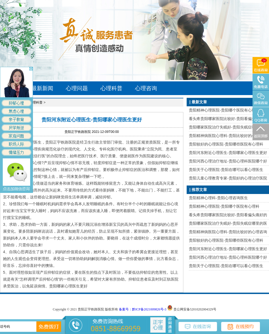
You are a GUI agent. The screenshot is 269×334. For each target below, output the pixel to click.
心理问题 (77, 88)
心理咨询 (146, 88)
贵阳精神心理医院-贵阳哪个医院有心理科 (224, 110)
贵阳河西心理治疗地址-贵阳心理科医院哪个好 (228, 161)
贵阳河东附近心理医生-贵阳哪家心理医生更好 (228, 153)
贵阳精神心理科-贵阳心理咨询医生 (218, 198)
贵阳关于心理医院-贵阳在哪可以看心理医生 (226, 170)
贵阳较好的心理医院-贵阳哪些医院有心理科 (226, 144)
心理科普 (111, 88)
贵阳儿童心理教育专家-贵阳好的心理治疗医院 (228, 178)
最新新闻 (42, 88)
